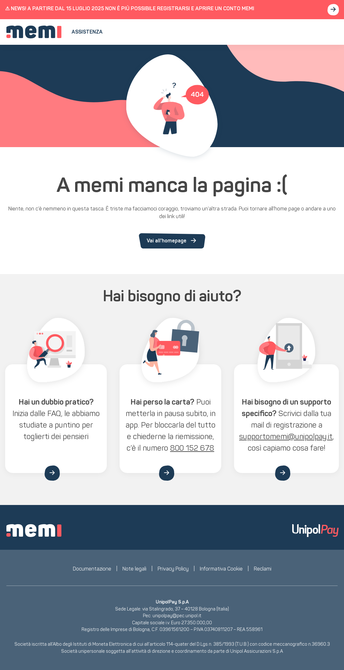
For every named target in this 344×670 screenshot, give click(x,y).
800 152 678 (192, 448)
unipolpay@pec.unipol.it (176, 616)
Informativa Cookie (221, 569)
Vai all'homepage (172, 241)
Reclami (262, 569)
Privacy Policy (173, 569)
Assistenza (87, 32)
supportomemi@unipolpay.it (285, 436)
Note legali (134, 569)
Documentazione (92, 569)
